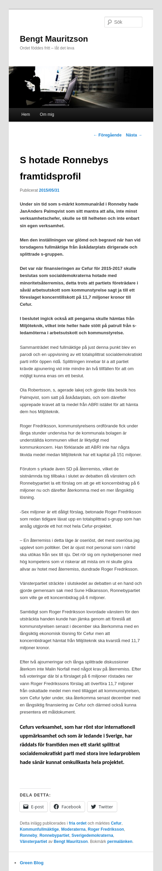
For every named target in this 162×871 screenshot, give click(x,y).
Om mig (47, 114)
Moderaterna (73, 829)
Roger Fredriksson (106, 829)
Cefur (116, 823)
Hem (25, 114)
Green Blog (31, 862)
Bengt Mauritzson (54, 38)
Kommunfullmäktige (39, 829)
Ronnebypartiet (54, 835)
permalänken (119, 841)
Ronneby (28, 835)
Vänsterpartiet (33, 841)
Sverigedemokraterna (92, 835)
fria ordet (77, 823)
